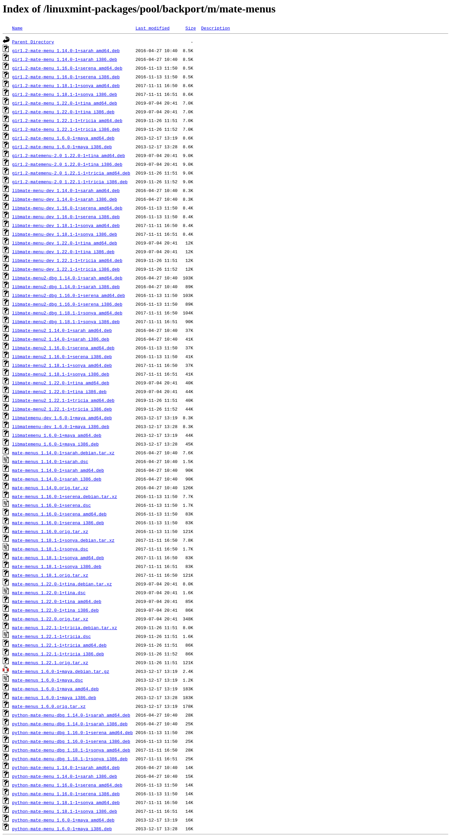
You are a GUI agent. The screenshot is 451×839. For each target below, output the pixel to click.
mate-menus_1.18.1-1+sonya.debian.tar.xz (63, 540)
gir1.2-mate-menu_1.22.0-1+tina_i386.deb (63, 112)
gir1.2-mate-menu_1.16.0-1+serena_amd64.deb (67, 68)
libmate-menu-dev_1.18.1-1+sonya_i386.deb (64, 234)
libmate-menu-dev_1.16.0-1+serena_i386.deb (66, 217)
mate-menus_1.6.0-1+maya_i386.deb (54, 697)
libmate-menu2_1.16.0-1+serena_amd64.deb (63, 348)
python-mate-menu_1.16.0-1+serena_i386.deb (66, 794)
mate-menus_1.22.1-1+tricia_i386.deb (58, 654)
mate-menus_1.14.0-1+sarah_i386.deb (56, 479)
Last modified (152, 28)
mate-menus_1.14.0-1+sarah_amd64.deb (58, 470)
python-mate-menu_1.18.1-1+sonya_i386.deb (64, 811)
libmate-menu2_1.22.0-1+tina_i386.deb (59, 391)
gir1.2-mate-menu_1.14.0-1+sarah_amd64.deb (66, 50)
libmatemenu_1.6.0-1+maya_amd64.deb (56, 435)
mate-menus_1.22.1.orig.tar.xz (50, 662)
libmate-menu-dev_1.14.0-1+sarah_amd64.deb (66, 190)
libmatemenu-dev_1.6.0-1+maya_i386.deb (60, 426)
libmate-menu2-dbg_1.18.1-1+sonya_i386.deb (66, 321)
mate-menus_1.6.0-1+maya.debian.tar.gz (60, 671)
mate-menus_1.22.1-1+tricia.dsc (51, 636)
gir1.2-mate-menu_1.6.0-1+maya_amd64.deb (63, 138)
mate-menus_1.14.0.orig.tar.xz (50, 488)
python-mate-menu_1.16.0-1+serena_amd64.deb (67, 785)
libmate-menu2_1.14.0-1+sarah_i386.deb (60, 339)
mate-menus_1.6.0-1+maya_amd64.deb (55, 689)
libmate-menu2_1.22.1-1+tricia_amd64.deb (63, 400)
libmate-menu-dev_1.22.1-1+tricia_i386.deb (66, 269)
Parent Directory (33, 42)
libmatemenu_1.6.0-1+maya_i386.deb (55, 444)
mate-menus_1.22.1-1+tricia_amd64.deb (59, 645)
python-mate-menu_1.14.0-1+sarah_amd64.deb (66, 767)
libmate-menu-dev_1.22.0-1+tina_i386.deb (63, 252)
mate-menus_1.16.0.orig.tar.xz (50, 531)
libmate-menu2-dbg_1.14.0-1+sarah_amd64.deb (67, 278)
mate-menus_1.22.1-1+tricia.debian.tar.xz (64, 627)
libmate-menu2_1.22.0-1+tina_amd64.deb (60, 383)
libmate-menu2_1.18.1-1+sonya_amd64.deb (62, 365)
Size (190, 28)
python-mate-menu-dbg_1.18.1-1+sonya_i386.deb (70, 759)
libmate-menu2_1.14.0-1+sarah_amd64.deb (62, 330)
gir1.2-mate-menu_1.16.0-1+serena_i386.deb (66, 77)
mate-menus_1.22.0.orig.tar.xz (50, 619)
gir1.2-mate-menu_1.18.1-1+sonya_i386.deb (64, 94)
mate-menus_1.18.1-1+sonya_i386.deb (56, 566)
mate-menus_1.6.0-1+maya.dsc (47, 680)
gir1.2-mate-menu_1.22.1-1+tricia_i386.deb (66, 129)
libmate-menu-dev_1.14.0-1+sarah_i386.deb (64, 199)
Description (215, 28)
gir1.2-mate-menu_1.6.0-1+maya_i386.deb (62, 147)
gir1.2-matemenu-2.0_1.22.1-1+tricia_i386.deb (70, 182)
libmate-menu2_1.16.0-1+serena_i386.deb (62, 356)
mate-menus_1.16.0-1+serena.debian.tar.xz (64, 496)
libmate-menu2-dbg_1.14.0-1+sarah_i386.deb (66, 286)
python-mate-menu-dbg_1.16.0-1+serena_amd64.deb (72, 732)
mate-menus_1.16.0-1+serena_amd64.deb (59, 514)
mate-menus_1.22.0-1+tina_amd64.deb (56, 601)
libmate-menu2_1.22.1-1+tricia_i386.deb (62, 409)
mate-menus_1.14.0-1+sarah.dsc (50, 461)
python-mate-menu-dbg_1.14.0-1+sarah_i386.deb (70, 724)
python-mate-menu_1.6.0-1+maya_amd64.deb (63, 820)
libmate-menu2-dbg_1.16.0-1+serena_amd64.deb (68, 295)
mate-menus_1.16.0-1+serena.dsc (51, 505)
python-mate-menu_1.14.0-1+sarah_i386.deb (64, 776)
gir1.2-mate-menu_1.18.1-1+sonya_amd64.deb (66, 85)
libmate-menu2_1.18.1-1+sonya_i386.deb (60, 374)
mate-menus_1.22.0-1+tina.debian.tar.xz (62, 584)
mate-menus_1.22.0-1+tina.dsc (48, 592)
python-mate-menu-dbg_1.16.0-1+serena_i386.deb (71, 741)
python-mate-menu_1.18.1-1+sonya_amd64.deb (66, 802)
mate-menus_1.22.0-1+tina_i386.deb (55, 610)
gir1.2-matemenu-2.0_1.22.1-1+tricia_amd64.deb (71, 173)
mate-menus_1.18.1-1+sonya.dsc (50, 549)
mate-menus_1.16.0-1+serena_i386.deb (58, 523)
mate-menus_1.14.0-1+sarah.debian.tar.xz (63, 453)
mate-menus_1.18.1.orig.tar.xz (50, 575)
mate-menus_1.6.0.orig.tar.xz (48, 706)
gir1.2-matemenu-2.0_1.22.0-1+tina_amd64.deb (68, 155)
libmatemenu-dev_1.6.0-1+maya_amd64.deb (62, 418)
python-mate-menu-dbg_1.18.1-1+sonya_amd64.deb (71, 750)
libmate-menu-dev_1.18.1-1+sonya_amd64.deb (66, 225)
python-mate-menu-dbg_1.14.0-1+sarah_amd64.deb (71, 715)
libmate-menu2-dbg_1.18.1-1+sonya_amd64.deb (67, 313)
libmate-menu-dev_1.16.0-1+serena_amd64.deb (67, 208)
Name (17, 28)
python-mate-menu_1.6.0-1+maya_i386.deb (62, 829)
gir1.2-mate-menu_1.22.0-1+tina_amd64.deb (64, 103)
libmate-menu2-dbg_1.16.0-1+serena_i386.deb (67, 304)
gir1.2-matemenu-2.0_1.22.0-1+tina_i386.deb (67, 164)
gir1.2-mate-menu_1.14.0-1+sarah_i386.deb (64, 59)
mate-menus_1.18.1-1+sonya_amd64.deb (58, 558)
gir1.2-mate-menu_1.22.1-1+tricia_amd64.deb (67, 120)
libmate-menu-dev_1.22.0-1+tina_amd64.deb (64, 243)
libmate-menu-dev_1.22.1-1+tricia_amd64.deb (67, 260)
